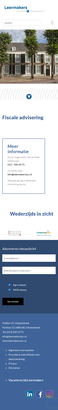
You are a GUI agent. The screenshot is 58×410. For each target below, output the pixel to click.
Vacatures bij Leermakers (26, 380)
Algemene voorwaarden (21, 350)
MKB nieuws (20, 289)
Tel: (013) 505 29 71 (13, 331)
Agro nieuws (19, 284)
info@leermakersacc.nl (14, 336)
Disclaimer (14, 367)
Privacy (13, 363)
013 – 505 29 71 (16, 164)
